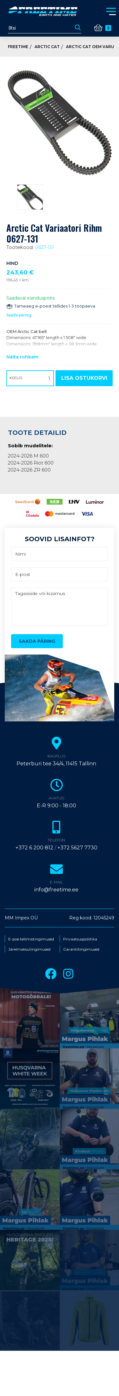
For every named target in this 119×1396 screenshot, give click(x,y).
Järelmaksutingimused (29, 949)
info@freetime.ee (56, 890)
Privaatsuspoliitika (80, 939)
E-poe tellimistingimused (31, 939)
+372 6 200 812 (34, 848)
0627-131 (44, 247)
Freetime (18, 46)
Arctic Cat (47, 46)
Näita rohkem (22, 357)
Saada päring (18, 315)
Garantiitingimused (81, 949)
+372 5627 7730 (77, 848)
